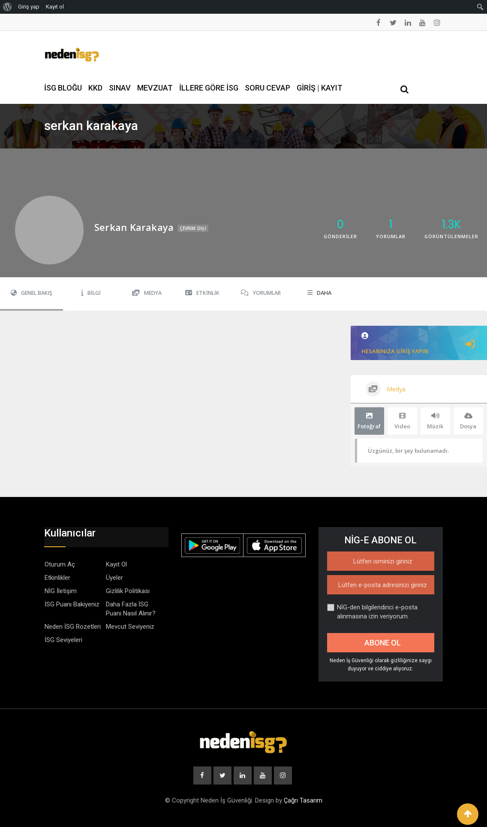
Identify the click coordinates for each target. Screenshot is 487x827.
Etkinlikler (57, 578)
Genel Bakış (31, 293)
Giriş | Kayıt (320, 87)
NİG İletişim (61, 591)
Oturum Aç (60, 564)
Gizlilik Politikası (128, 591)
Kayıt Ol (116, 564)
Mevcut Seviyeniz (130, 626)
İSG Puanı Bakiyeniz (72, 604)
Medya (147, 293)
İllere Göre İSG (208, 87)
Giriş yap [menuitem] (28, 6)
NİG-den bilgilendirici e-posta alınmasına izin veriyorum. (372, 611)
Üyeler (114, 578)
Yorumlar (261, 293)
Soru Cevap (267, 87)
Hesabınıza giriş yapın (418, 343)
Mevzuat (155, 87)
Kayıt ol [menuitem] (55, 6)
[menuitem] (7, 7)
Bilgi (91, 293)
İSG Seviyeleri (63, 640)
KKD (95, 87)
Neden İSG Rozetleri (73, 626)
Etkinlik (202, 293)
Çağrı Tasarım (303, 800)
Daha (319, 293)
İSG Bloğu (63, 87)
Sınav (120, 87)
